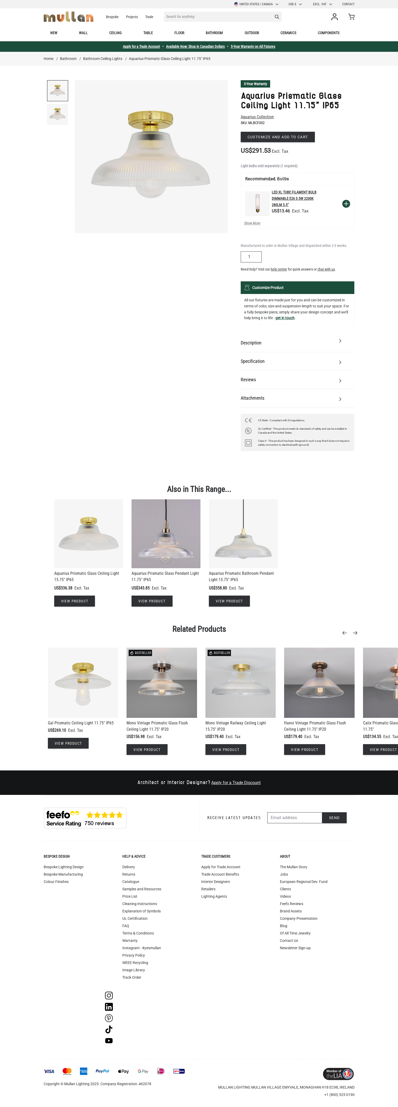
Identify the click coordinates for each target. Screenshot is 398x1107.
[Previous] (346, 633)
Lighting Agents (214, 896)
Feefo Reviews (291, 904)
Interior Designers (215, 882)
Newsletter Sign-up (295, 948)
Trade (149, 17)
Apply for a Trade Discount (236, 782)
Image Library (133, 970)
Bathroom (214, 33)
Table (148, 33)
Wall (83, 33)
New (53, 33)
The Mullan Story (293, 867)
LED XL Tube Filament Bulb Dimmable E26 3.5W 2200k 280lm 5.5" (294, 198)
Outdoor (252, 33)
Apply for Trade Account (220, 867)
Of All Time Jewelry (295, 933)
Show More (252, 223)
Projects (132, 17)
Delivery (128, 867)
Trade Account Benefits (220, 874)
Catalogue (130, 882)
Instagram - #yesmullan (141, 948)
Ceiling (115, 33)
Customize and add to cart (278, 137)
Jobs (284, 874)
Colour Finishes (56, 882)
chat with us (326, 269)
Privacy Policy (133, 955)
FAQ (125, 926)
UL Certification (135, 918)
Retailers (208, 889)
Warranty (130, 940)
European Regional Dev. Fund (304, 882)
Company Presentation (299, 918)
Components (328, 33)
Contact (348, 4)
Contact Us (289, 940)
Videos (285, 896)
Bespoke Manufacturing (63, 874)
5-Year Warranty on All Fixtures (253, 46)
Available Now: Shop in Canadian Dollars (195, 46)
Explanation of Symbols (141, 911)
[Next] (356, 633)
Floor (179, 33)
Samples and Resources (141, 889)
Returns (128, 874)
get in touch (285, 318)
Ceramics (288, 33)
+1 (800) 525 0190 (339, 1095)
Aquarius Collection (257, 116)
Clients (285, 889)
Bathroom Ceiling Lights (102, 59)
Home (48, 59)
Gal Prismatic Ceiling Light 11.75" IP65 (81, 722)
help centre (279, 269)
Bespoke (112, 17)
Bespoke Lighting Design (64, 867)
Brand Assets (291, 911)
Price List (129, 896)
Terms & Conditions (138, 933)
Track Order (131, 977)
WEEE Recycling (135, 963)
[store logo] (68, 17)
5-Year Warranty (255, 84)
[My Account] (335, 17)
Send (334, 818)
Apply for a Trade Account (141, 46)
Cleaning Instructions (139, 904)
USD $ (296, 4)
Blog (283, 926)
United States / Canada (256, 4)
